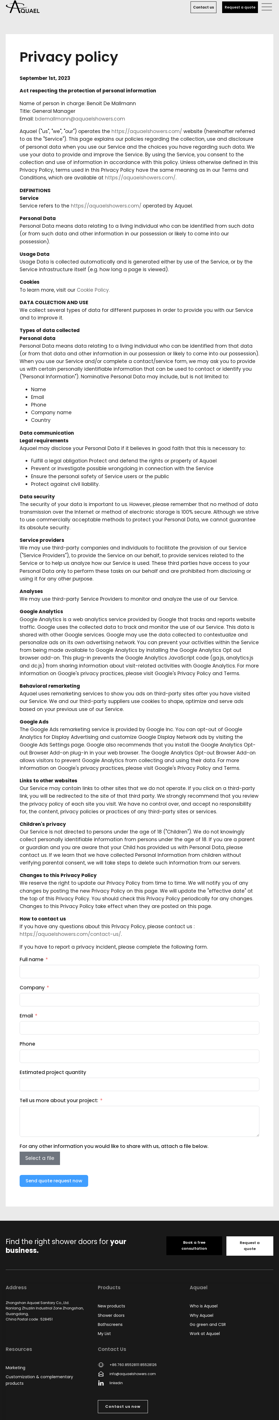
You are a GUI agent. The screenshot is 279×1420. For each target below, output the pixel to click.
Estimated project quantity (53, 1072)
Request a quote (240, 7)
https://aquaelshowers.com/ (146, 131)
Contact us (203, 7)
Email (26, 1015)
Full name (32, 959)
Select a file (39, 1158)
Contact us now (122, 1406)
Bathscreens (110, 1324)
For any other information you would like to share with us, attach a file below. (114, 1146)
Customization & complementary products (39, 1380)
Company (32, 987)
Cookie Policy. (93, 290)
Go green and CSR (208, 1324)
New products (111, 1306)
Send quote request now (54, 1181)
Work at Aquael (205, 1333)
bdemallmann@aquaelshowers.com (80, 118)
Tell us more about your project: (59, 1100)
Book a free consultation (194, 1245)
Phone (27, 1043)
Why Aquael (201, 1315)
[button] (266, 6)
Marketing (15, 1368)
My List (104, 1333)
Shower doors (111, 1315)
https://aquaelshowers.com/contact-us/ (70, 934)
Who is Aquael (204, 1306)
